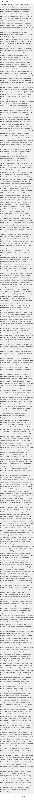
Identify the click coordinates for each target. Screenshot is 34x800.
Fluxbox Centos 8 (24, 4)
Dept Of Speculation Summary (9, 4)
